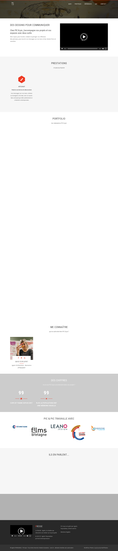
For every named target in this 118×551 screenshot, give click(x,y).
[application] (84, 36)
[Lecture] (62, 48)
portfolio (78, 4)
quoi (69, 4)
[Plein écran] (106, 48)
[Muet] (103, 48)
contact (103, 4)
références (88, 4)
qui (96, 4)
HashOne (97, 547)
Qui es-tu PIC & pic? (21, 362)
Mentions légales (65, 532)
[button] (84, 37)
